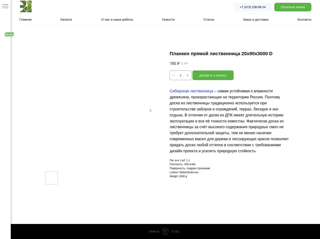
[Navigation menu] (5, 6)
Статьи (209, 19)
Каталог (66, 19)
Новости (168, 19)
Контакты (304, 19)
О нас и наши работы (117, 19)
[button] (292, 7)
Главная (25, 19)
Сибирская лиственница (191, 91)
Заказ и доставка (255, 19)
